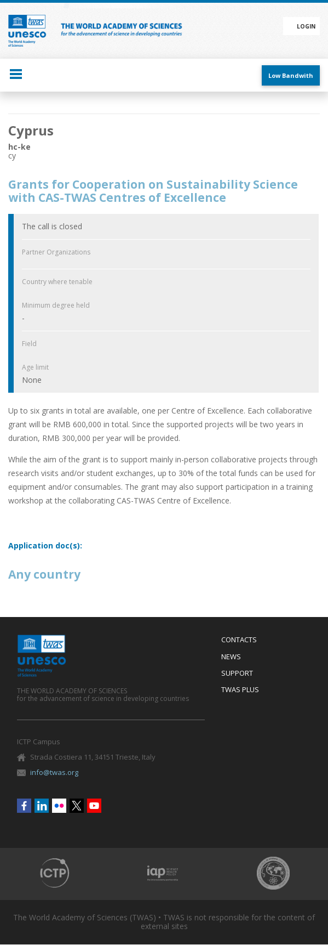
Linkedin (41, 806)
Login (306, 26)
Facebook (24, 806)
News (231, 657)
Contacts (239, 640)
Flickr (59, 806)
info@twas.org (54, 772)
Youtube (94, 806)
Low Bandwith (290, 75)
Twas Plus (240, 690)
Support (237, 673)
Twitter (77, 806)
